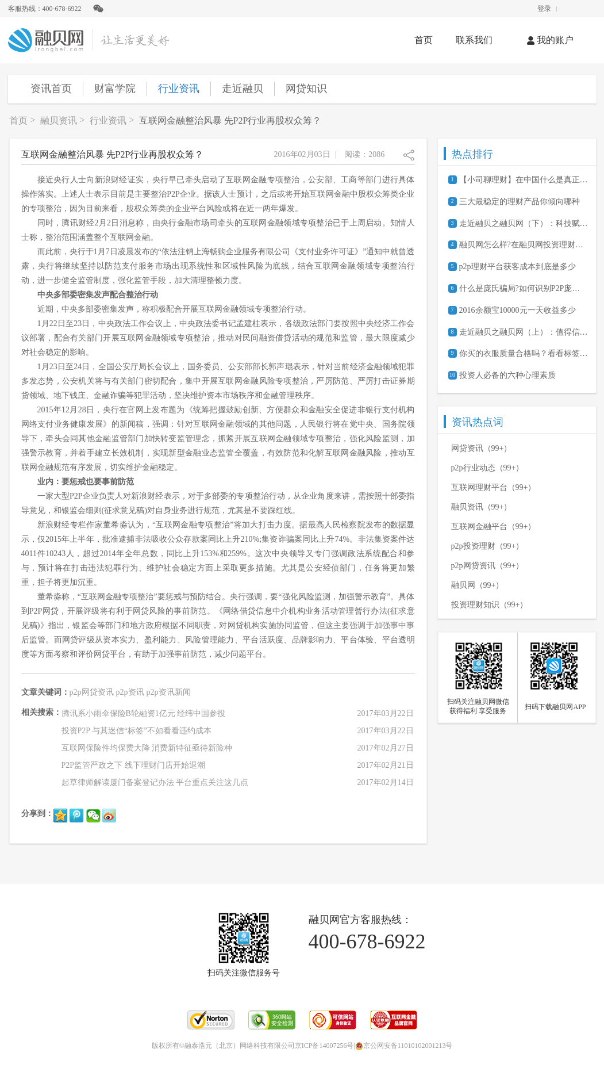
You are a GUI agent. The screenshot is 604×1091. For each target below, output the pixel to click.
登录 (544, 9)
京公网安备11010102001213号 (404, 1046)
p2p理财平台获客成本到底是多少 (517, 266)
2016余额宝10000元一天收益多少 (517, 310)
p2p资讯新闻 (169, 692)
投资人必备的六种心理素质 (507, 375)
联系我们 (474, 40)
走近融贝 (242, 88)
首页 (423, 40)
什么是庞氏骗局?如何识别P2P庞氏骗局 (523, 288)
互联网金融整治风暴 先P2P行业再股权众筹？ (230, 120)
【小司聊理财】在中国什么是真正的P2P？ (523, 179)
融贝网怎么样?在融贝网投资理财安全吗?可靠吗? (523, 244)
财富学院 (115, 88)
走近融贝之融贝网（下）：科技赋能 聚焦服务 (523, 223)
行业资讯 (178, 88)
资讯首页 (51, 88)
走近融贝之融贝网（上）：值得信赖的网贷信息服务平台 (523, 332)
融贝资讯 (58, 120)
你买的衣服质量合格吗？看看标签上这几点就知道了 (523, 353)
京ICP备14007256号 (324, 1046)
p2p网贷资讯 (92, 692)
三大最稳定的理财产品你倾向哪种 (519, 201)
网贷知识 (306, 88)
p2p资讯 (130, 692)
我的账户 (550, 40)
